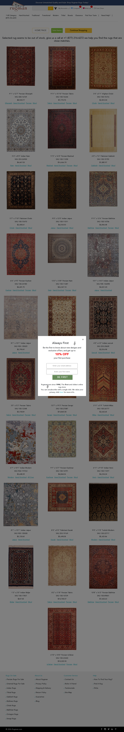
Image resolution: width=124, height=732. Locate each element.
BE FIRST (62, 377)
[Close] (62, 339)
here (62, 392)
